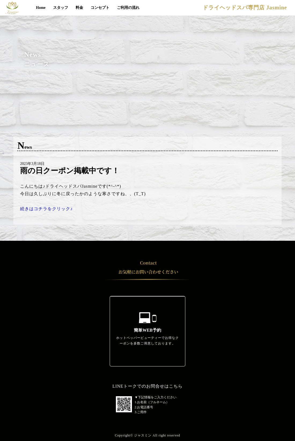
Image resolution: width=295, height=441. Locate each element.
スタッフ (60, 8)
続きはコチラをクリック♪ (46, 208)
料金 (79, 8)
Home (41, 8)
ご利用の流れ (128, 8)
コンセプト (100, 8)
